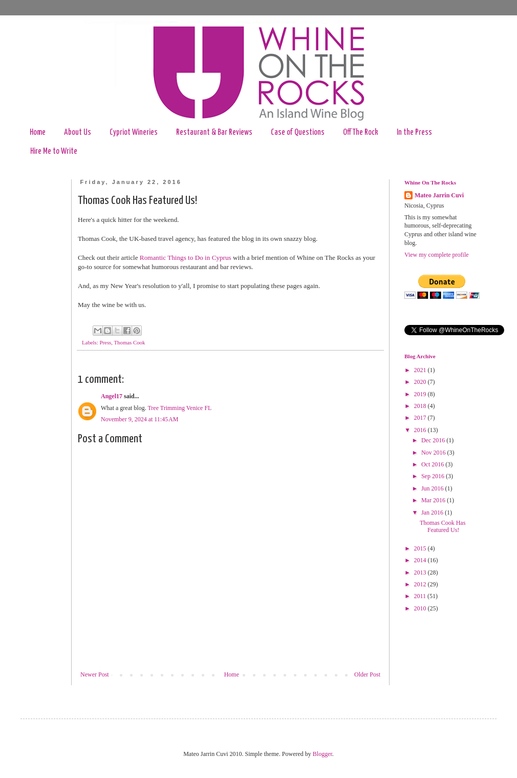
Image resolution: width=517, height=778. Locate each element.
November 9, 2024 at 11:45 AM (139, 419)
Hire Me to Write (53, 151)
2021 (421, 370)
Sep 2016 (433, 476)
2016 (421, 430)
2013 (421, 572)
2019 (421, 394)
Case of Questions (298, 132)
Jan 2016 (433, 512)
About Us (77, 132)
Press (105, 342)
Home (38, 132)
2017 (421, 417)
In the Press (414, 132)
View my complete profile (436, 254)
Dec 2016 (433, 440)
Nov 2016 (434, 452)
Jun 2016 (433, 488)
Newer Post (94, 674)
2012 (421, 584)
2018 (421, 406)
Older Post (367, 674)
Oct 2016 (433, 464)
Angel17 (111, 396)
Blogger (322, 753)
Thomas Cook (129, 342)
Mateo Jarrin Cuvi (439, 195)
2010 (421, 608)
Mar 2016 (434, 500)
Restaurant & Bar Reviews (214, 132)
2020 (421, 381)
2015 (421, 548)
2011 (421, 596)
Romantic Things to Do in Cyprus (185, 257)
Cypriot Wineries (134, 132)
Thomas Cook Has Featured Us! (442, 526)
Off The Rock (360, 132)
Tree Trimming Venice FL (179, 408)
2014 (421, 560)
